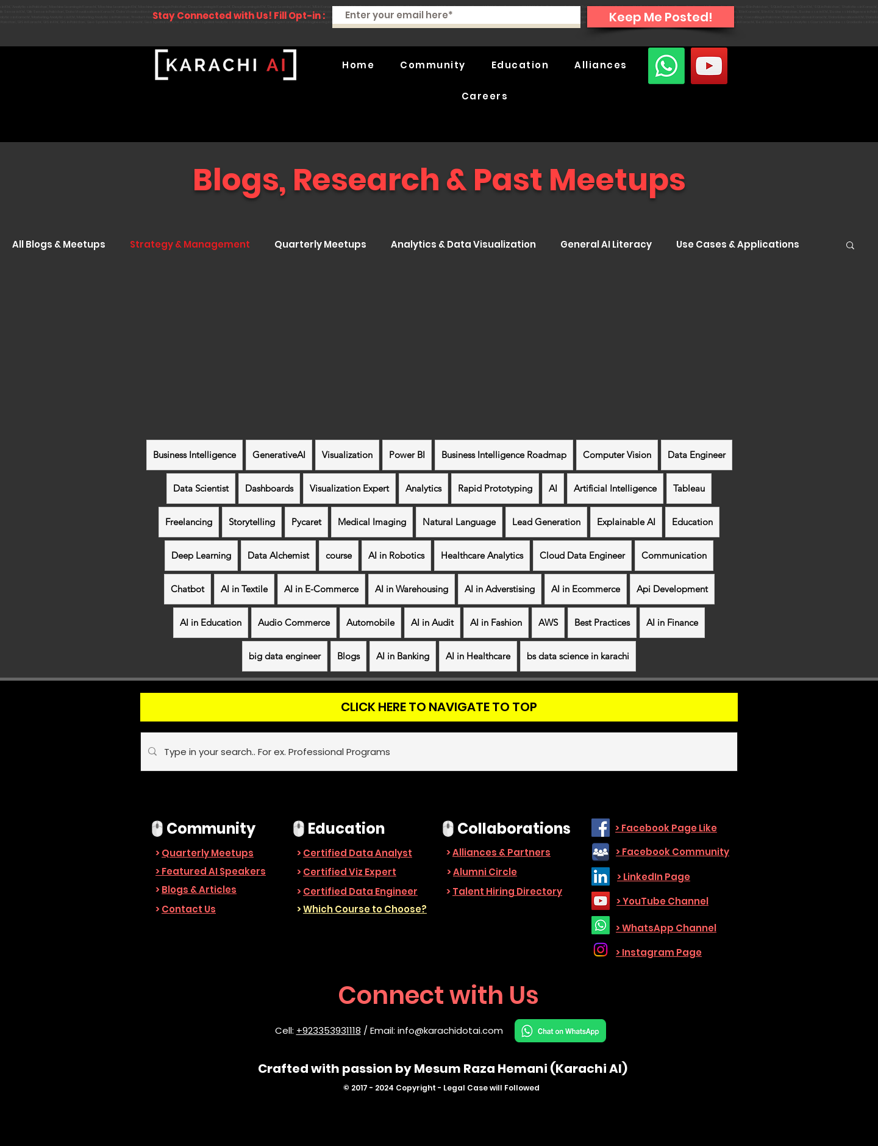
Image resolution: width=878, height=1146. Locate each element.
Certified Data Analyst (357, 853)
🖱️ (157, 828)
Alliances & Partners (501, 852)
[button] (433, 65)
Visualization (347, 454)
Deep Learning (201, 555)
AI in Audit (432, 622)
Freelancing (188, 522)
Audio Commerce (294, 622)
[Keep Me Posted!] (660, 16)
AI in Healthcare (478, 656)
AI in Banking (402, 656)
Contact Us (189, 909)
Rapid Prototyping (495, 488)
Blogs (348, 656)
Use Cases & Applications (737, 244)
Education (692, 522)
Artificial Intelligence (615, 488)
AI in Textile (244, 589)
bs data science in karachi (578, 656)
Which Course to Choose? (365, 909)
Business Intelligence (194, 454)
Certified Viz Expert (349, 871)
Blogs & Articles (199, 889)
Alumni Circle (485, 871)
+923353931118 (328, 1030)
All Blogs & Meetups (58, 244)
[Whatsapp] (666, 66)
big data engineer (285, 656)
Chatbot (187, 589)
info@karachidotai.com (450, 1030)
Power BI (407, 454)
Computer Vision (617, 454)
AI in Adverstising (500, 589)
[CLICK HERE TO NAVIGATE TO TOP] (439, 707)
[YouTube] (709, 66)
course (339, 555)
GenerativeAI (278, 454)
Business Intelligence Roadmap (503, 454)
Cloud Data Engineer (582, 555)
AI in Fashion (496, 622)
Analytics (423, 488)
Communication (674, 555)
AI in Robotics (396, 555)
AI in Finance (672, 622)
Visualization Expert (349, 488)
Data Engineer (697, 454)
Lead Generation (546, 522)
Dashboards (269, 488)
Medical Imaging (372, 522)
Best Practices (602, 622)
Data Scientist (201, 488)
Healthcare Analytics (482, 555)
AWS (548, 622)
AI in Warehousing (411, 589)
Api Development (672, 589)
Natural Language (459, 522)
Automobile (370, 622)
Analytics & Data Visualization (463, 244)
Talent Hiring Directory (507, 891)
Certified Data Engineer (360, 891)
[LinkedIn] (600, 876)
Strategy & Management (190, 244)
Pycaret (306, 522)
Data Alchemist (278, 555)
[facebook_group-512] (600, 852)
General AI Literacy (606, 244)
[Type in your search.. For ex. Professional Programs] (438, 751)
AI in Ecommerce (585, 589)
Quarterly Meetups (320, 244)
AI (553, 488)
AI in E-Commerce (321, 589)
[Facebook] (600, 827)
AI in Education (210, 622)
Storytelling (252, 522)
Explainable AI (626, 522)
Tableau (689, 488)
